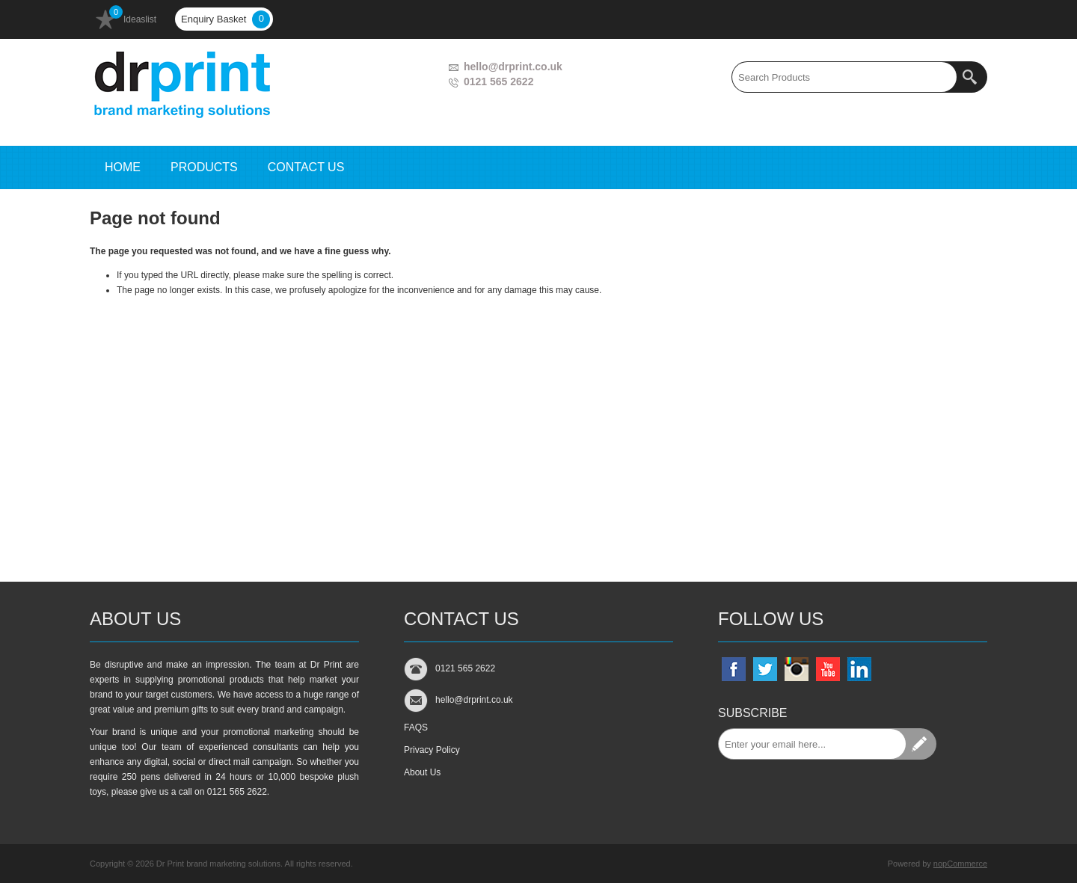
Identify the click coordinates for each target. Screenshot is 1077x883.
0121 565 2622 (498, 81)
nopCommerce (960, 863)
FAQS (416, 727)
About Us (422, 772)
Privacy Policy (432, 750)
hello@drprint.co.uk (513, 67)
